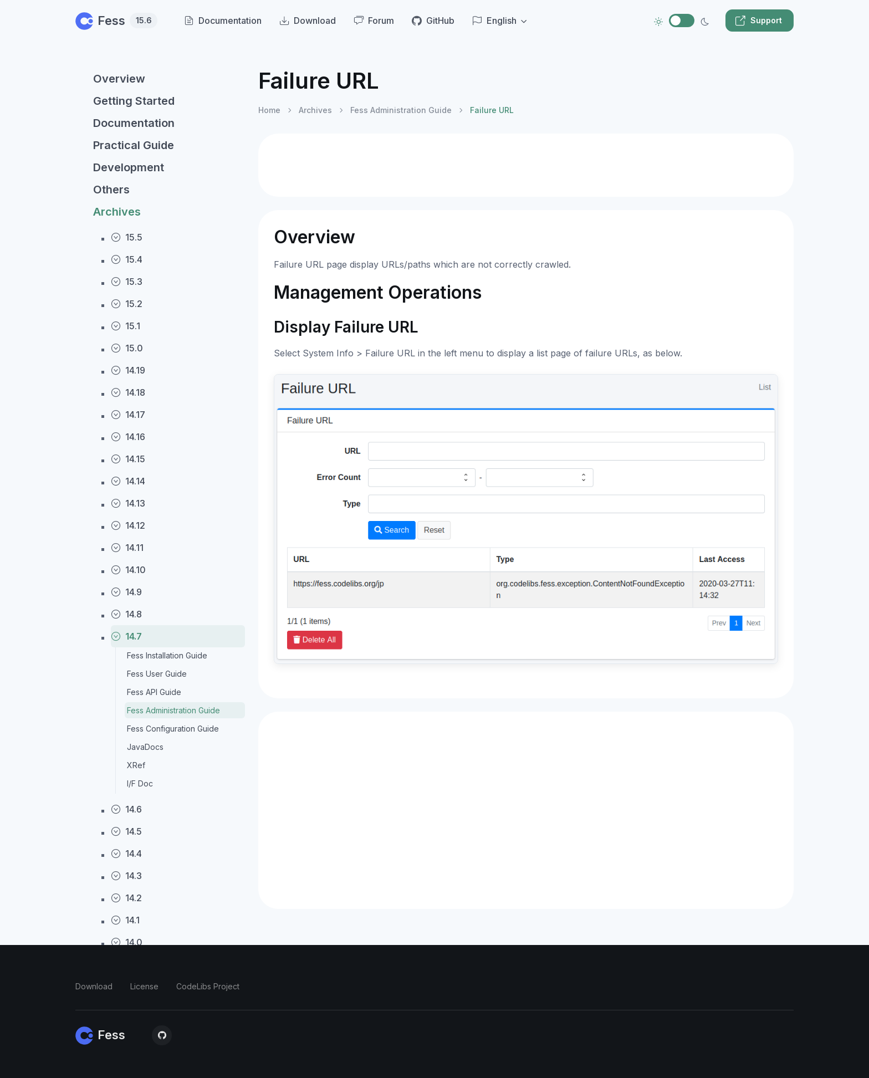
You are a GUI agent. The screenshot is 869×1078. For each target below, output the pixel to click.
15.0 (127, 348)
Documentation (134, 123)
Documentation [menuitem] (223, 20)
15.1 (125, 325)
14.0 (126, 942)
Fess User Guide (157, 673)
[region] (160, 563)
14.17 (128, 414)
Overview (119, 78)
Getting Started (134, 101)
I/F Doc (140, 783)
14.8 (126, 614)
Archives (117, 211)
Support (758, 20)
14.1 (125, 920)
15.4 (126, 259)
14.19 (128, 370)
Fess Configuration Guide (173, 728)
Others (111, 189)
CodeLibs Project (207, 986)
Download (94, 986)
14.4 (126, 853)
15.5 (126, 237)
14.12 (128, 525)
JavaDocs (145, 747)
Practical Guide (133, 145)
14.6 (126, 809)
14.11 (127, 547)
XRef (136, 765)
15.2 (126, 303)
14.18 (128, 392)
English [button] (494, 20)
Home (269, 110)
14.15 (128, 458)
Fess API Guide (154, 692)
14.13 (128, 503)
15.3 (126, 281)
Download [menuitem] (307, 20)
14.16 (128, 436)
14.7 (126, 636)
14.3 (126, 875)
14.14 (128, 481)
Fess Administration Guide (173, 710)
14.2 (126, 897)
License (144, 986)
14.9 (126, 591)
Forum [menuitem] (374, 20)
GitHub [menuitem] (433, 20)
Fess (116, 20)
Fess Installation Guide (167, 655)
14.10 (128, 569)
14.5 (126, 831)
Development (128, 167)
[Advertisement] (526, 165)
